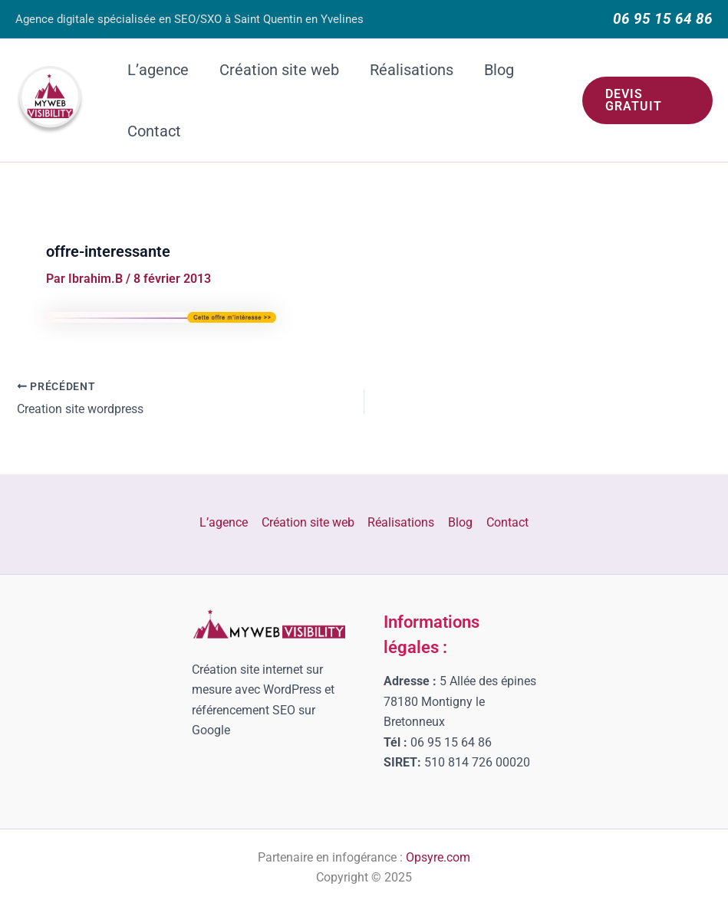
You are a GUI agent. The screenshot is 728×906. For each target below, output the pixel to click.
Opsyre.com (438, 857)
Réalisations (411, 70)
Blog (499, 70)
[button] (647, 100)
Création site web (279, 70)
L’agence (158, 70)
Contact (154, 131)
